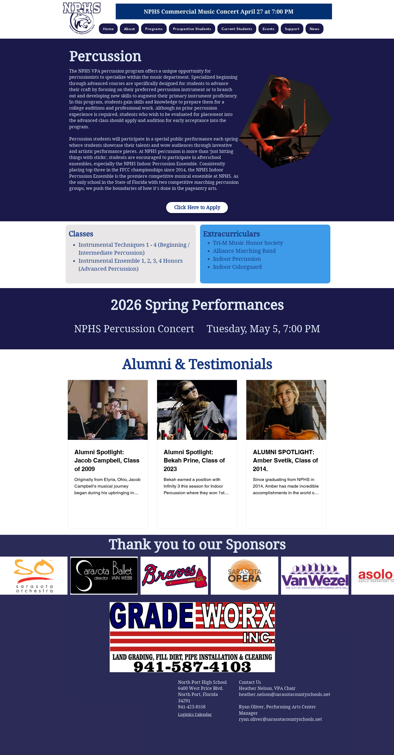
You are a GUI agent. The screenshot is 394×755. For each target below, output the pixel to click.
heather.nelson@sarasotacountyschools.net (284, 694)
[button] (129, 28)
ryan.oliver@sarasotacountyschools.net (280, 719)
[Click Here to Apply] (197, 207)
